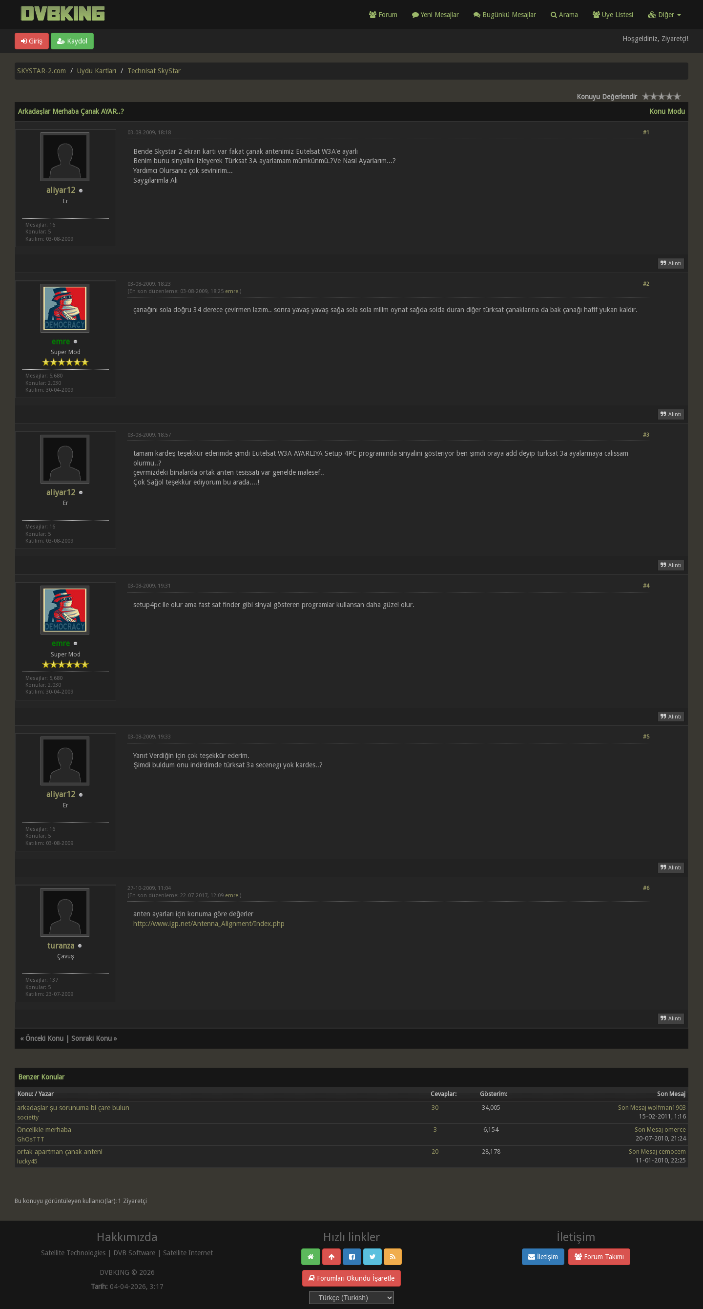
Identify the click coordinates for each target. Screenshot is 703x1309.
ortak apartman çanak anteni (60, 1152)
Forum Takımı (599, 1257)
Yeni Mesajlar (435, 15)
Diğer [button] (664, 15)
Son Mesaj (632, 1107)
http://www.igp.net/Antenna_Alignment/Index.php (209, 924)
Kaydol (72, 41)
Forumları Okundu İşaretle (351, 1278)
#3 (646, 435)
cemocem (672, 1151)
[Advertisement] (388, 213)
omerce (675, 1129)
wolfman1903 (667, 1107)
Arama (564, 15)
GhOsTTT (30, 1139)
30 (435, 1107)
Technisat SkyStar (154, 71)
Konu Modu (667, 111)
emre (231, 291)
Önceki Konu (44, 1038)
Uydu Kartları (96, 71)
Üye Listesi (613, 15)
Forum (383, 15)
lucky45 (27, 1161)
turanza (60, 945)
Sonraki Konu (91, 1038)
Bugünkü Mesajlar (505, 15)
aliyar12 (60, 190)
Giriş (31, 41)
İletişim (543, 1257)
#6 (646, 888)
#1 (646, 132)
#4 (646, 586)
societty (28, 1117)
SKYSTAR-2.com (41, 71)
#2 (646, 284)
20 (435, 1151)
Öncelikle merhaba (44, 1130)
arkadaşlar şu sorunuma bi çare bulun (73, 1108)
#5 (646, 737)
